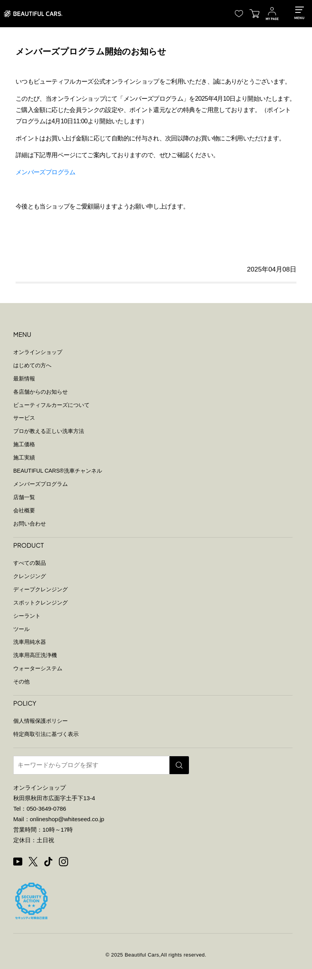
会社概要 (24, 510)
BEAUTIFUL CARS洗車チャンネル (57, 471)
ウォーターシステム (37, 668)
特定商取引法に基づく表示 (46, 734)
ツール (21, 629)
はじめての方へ (32, 365)
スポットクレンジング (40, 602)
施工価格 (24, 444)
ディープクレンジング (40, 589)
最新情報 (24, 378)
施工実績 (24, 457)
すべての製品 (29, 563)
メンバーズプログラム (46, 172)
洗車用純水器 (29, 642)
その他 (21, 681)
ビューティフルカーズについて (51, 405)
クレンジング (29, 576)
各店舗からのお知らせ (40, 392)
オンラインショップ (37, 352)
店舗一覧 (24, 497)
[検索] (179, 765)
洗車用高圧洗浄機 (35, 655)
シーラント (27, 616)
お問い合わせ (29, 523)
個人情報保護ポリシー (40, 721)
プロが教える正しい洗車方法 (48, 431)
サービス (24, 418)
